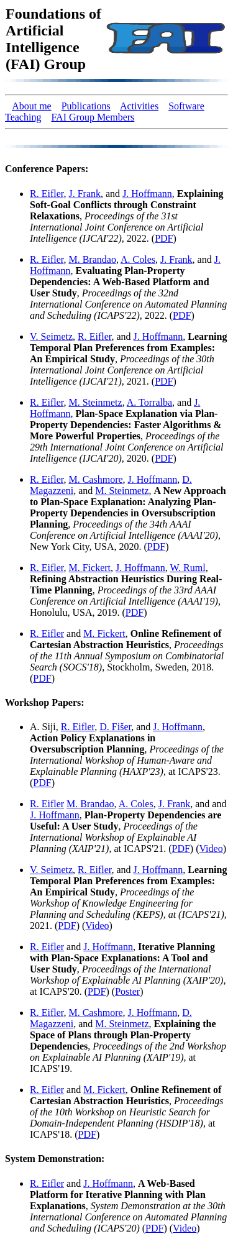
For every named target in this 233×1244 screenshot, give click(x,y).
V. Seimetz (51, 336)
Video (211, 848)
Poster (127, 991)
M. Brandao (92, 259)
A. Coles (138, 259)
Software (186, 106)
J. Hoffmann (147, 193)
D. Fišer (115, 726)
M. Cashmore (95, 479)
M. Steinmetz (95, 402)
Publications (86, 106)
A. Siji (43, 726)
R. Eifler (46, 193)
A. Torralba (149, 402)
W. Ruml (187, 567)
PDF (164, 238)
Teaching (23, 117)
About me (32, 106)
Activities (139, 106)
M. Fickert (89, 567)
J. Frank (84, 193)
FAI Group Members (92, 117)
